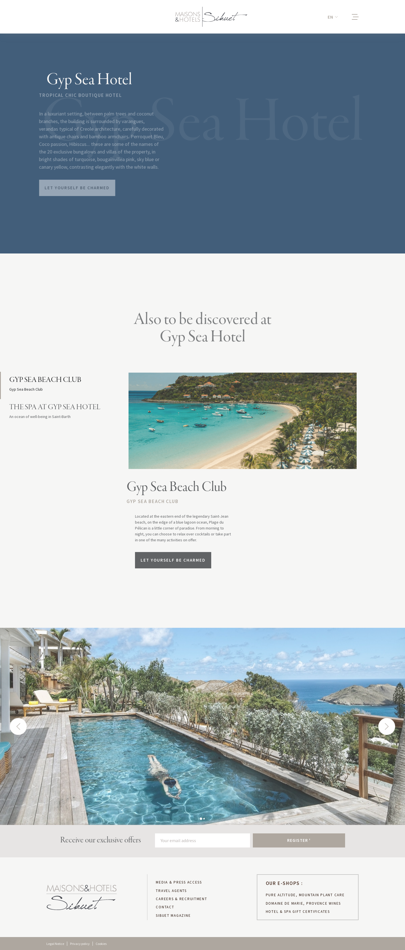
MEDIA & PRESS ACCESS (179, 882)
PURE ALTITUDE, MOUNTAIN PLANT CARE (305, 895)
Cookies (101, 944)
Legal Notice (55, 944)
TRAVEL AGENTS (171, 891)
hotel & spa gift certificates (298, 911)
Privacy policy (80, 944)
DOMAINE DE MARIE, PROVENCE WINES (303, 903)
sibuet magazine (173, 915)
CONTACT (165, 907)
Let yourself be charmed (72, 187)
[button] (332, 17)
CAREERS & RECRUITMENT (181, 899)
